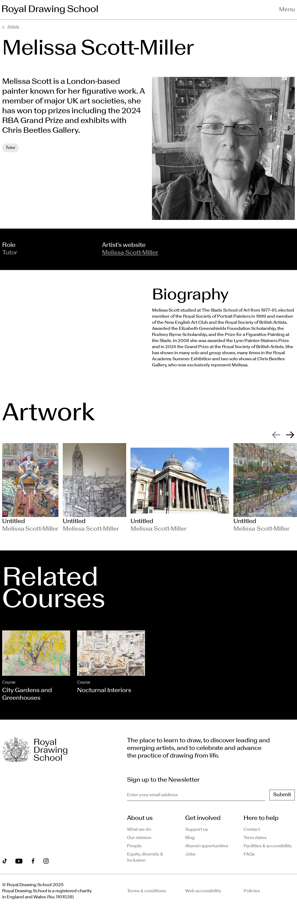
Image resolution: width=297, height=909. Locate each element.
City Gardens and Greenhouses (27, 694)
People (134, 846)
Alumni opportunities (206, 846)
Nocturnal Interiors (104, 690)
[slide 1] (30, 488)
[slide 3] (179, 488)
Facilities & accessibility (268, 846)
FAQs (249, 854)
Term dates (255, 838)
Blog (190, 838)
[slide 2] (94, 488)
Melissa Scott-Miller (130, 253)
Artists (13, 27)
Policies (252, 891)
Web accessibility (203, 891)
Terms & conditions (146, 891)
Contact (252, 830)
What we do (139, 830)
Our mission (139, 838)
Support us (196, 830)
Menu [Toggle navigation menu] (287, 9)
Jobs (190, 854)
